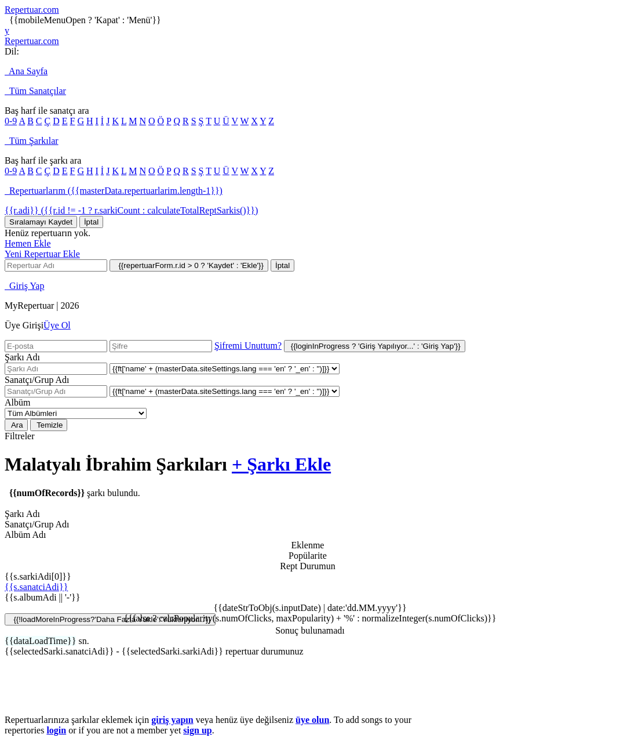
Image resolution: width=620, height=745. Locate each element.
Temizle (49, 425)
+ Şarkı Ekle (281, 464)
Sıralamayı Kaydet (40, 222)
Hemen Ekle (28, 243)
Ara (16, 425)
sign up (197, 730)
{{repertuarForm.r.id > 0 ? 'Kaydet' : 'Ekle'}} (189, 265)
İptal (91, 222)
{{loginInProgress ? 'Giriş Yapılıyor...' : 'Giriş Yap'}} (375, 346)
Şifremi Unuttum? (248, 345)
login (56, 730)
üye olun (312, 720)
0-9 (11, 121)
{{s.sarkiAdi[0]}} (38, 576)
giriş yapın (172, 720)
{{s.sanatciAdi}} (36, 587)
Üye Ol (57, 325)
